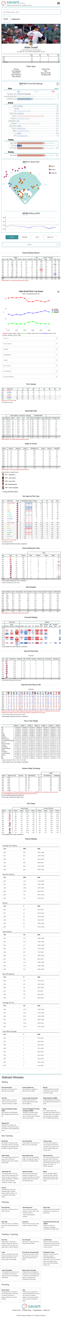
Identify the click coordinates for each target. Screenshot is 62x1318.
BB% (2, 758)
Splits (37, 237)
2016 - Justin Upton (10, 478)
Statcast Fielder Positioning (31, 768)
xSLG (2, 732)
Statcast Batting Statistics (31, 253)
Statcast (11, 237)
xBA (2, 729)
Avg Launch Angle (5, 743)
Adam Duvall (31, 47)
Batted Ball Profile (31, 411)
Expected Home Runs (31, 651)
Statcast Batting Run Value (31, 548)
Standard (24, 237)
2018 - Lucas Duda (10, 481)
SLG (2, 731)
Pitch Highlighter (16, 71)
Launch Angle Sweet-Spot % (7, 740)
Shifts (45, 71)
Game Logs (50, 237)
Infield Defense (16, 73)
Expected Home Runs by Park (31, 685)
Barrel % (3, 742)
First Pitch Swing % (5, 753)
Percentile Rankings (31, 617)
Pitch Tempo (31, 804)
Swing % (3, 755)
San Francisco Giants (35, 51)
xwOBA (3, 735)
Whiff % (3, 750)
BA (2, 727)
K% (2, 756)
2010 (21, 51)
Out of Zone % (4, 747)
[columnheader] (3, 259)
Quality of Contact (31, 444)
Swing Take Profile (46, 73)
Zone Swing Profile (46, 75)
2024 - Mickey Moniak (11, 484)
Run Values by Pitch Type (31, 496)
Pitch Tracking (31, 384)
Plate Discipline (31, 587)
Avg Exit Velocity (5, 739)
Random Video (46, 69)
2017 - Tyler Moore (10, 475)
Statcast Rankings (31, 839)
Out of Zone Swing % (5, 748)
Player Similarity (16, 76)
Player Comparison (16, 75)
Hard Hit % (3, 737)
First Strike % (4, 751)
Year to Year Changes (31, 721)
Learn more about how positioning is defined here (12, 795)
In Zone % (3, 745)
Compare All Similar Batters (10, 492)
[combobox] (31, 12)
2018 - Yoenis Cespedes (11, 488)
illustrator (16, 69)
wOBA (2, 734)
